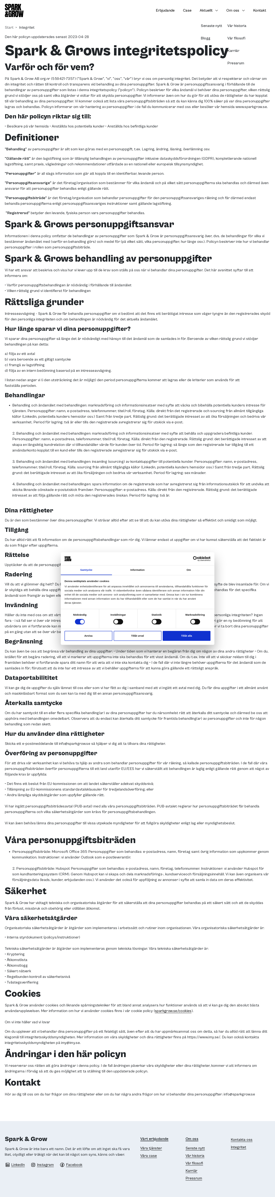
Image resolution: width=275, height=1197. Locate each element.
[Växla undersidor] (217, 10)
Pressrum (194, 1178)
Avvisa (88, 635)
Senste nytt (195, 1148)
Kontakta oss (242, 1140)
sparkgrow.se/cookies (173, 1011)
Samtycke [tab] (86, 570)
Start (9, 27)
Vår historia (195, 1156)
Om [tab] (189, 570)
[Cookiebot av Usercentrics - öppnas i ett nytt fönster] (195, 558)
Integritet (238, 1147)
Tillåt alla (186, 635)
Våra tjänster (151, 1148)
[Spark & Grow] (14, 10)
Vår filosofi (194, 1163)
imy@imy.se (70, 1043)
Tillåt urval (137, 635)
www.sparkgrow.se (251, 107)
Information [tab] (137, 570)
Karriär (192, 1171)
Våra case (148, 1156)
